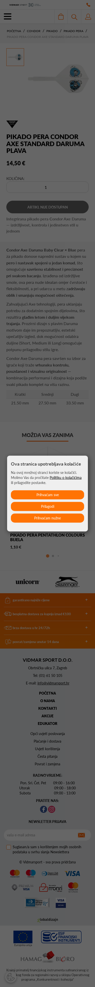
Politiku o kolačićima (66, 477)
